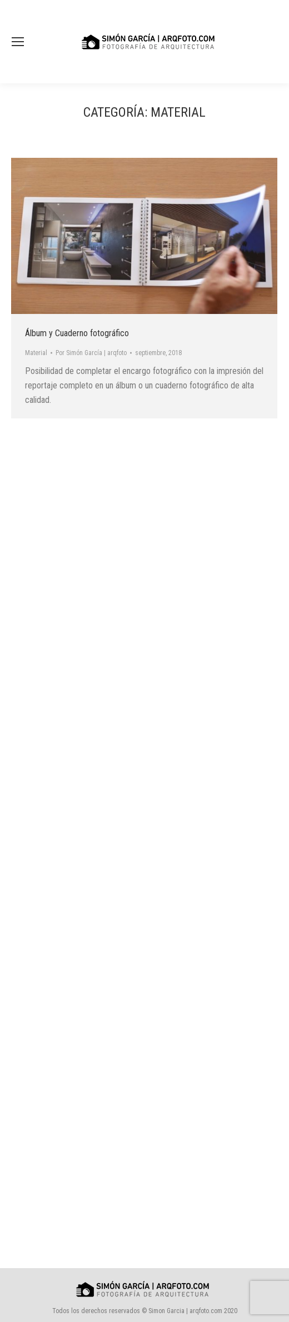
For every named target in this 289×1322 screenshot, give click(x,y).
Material (36, 353)
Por (91, 353)
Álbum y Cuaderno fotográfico (77, 333)
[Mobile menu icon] (17, 41)
